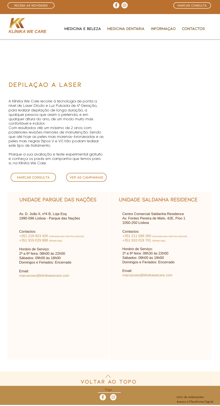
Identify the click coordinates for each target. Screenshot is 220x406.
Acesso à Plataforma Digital (195, 401)
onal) (184, 236)
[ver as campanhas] (86, 177)
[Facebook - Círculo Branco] (116, 5)
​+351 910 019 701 (136, 240)
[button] (31, 5)
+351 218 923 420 (33, 236)
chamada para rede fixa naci (167, 236)
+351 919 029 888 (33, 240)
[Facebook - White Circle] (103, 397)
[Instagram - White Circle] (124, 5)
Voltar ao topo (109, 381)
